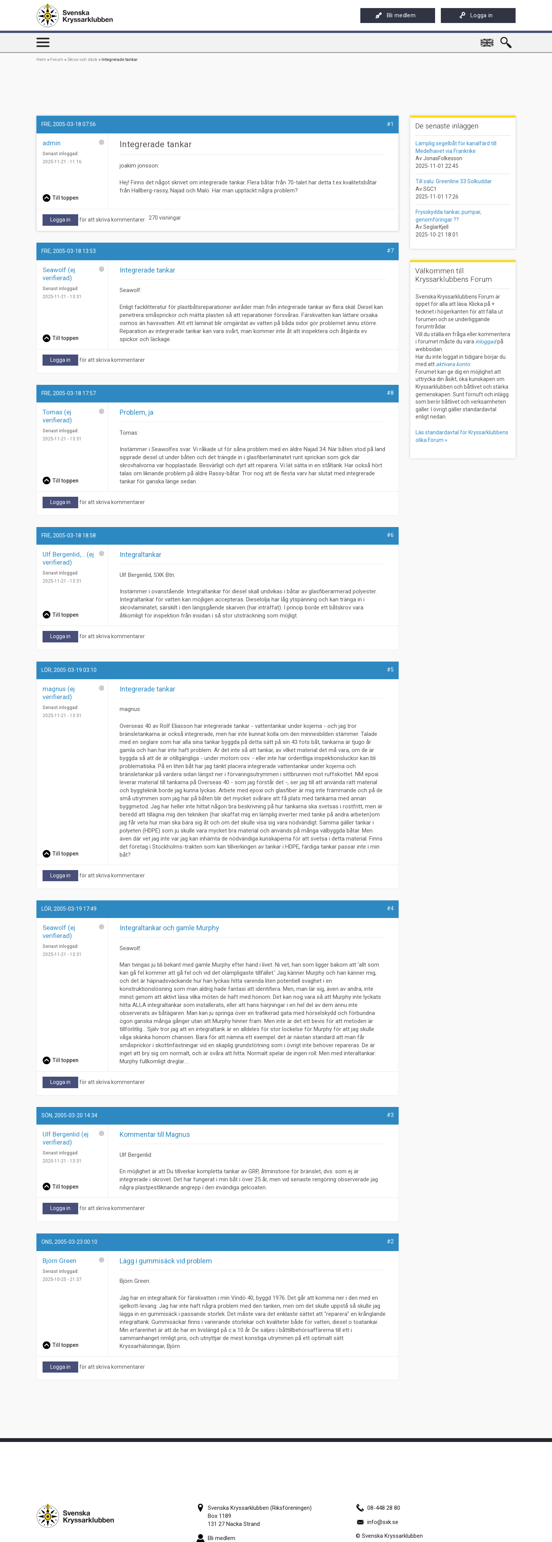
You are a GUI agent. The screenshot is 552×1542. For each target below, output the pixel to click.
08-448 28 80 (378, 1507)
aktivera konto (453, 364)
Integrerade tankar (147, 689)
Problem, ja (136, 412)
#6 (390, 535)
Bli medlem (395, 15)
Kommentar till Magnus (155, 1134)
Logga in (476, 15)
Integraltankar (140, 554)
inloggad (485, 341)
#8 (390, 393)
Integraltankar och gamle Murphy (169, 928)
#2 (390, 1241)
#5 (390, 670)
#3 (390, 1115)
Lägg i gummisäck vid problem (166, 1261)
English (487, 39)
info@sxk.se (377, 1522)
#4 (390, 908)
